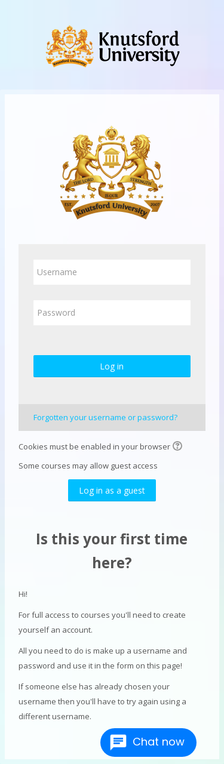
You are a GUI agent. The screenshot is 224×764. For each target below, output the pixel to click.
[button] (179, 447)
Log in (112, 366)
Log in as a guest (112, 490)
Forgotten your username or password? (105, 417)
